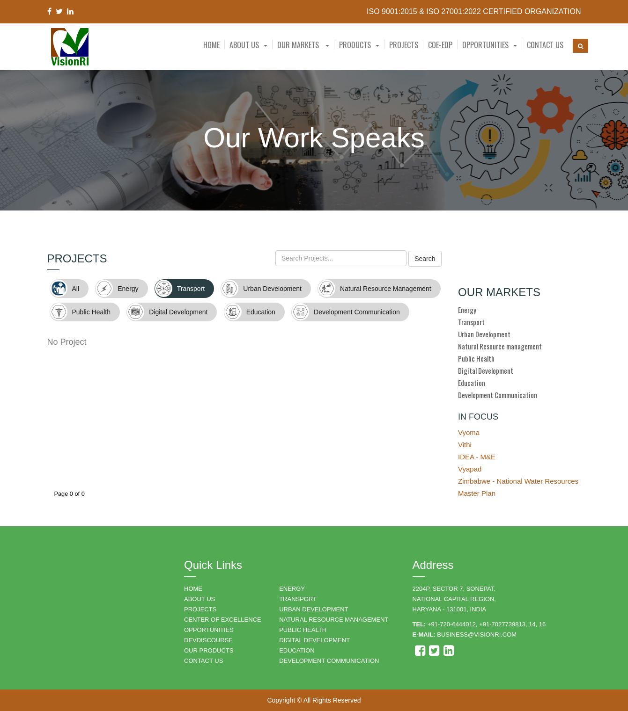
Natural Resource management (500, 346)
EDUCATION (297, 650)
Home (211, 45)
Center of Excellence (222, 619)
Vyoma (469, 432)
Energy (467, 310)
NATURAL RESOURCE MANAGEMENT (333, 619)
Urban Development (484, 334)
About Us (244, 45)
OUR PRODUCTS (208, 650)
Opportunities (485, 45)
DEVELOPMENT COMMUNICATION (329, 660)
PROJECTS (200, 609)
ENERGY (292, 588)
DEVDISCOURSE (208, 640)
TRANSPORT (298, 598)
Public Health (476, 358)
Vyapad (469, 469)
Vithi (465, 445)
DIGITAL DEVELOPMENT (314, 640)
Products (355, 45)
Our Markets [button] (303, 45)
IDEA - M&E (476, 457)
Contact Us (545, 45)
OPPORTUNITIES (209, 629)
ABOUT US (199, 598)
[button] (248, 44)
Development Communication (497, 395)
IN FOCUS (478, 416)
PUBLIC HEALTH (302, 629)
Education (471, 382)
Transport (471, 322)
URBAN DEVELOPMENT (313, 609)
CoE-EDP (440, 45)
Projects (403, 45)
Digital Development (485, 370)
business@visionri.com (477, 634)
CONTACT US (203, 660)
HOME (193, 588)
